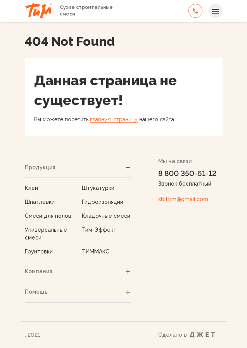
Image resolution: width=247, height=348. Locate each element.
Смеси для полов (48, 216)
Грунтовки (39, 251)
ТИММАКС (95, 251)
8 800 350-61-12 (195, 11)
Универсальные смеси (46, 234)
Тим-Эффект (99, 230)
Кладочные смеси (106, 216)
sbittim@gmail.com (183, 199)
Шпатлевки (40, 202)
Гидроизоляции (102, 202)
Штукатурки (98, 188)
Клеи (31, 188)
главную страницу (114, 119)
